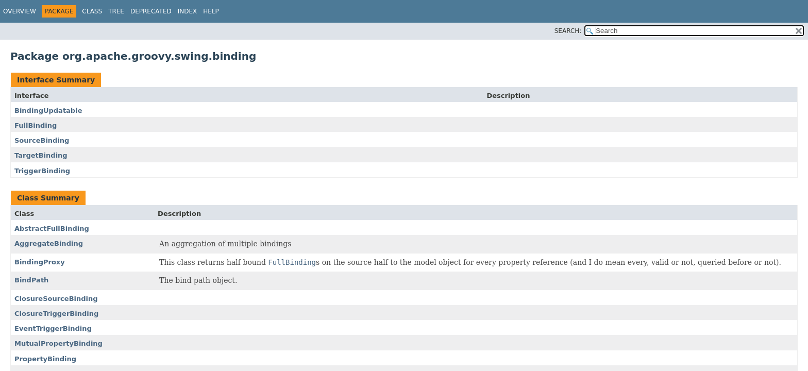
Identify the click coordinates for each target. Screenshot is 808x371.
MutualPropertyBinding (58, 343)
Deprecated (151, 11)
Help (211, 11)
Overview (19, 11)
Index (187, 11)
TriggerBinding (42, 171)
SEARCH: (568, 31)
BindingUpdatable (48, 110)
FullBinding (35, 125)
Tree (116, 11)
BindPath (31, 280)
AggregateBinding (48, 243)
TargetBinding (41, 155)
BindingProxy (39, 262)
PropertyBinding (45, 359)
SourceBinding (41, 140)
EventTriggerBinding (53, 328)
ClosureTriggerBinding (56, 313)
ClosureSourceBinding (56, 298)
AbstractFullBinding (51, 228)
